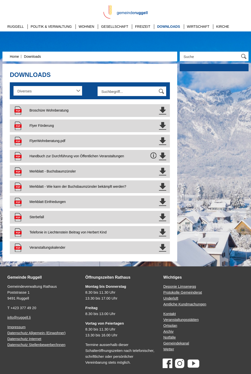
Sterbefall (36, 217)
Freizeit (142, 27)
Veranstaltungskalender (47, 247)
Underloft (170, 298)
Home (14, 56)
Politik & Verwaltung (51, 27)
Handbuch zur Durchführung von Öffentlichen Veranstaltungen (76, 156)
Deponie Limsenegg (179, 286)
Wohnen (86, 27)
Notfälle (169, 337)
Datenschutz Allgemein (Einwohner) (36, 333)
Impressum (16, 327)
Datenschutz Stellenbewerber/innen (36, 345)
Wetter (168, 349)
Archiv (168, 331)
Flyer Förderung (41, 126)
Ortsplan (170, 325)
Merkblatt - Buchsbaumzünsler (52, 171)
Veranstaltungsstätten (181, 319)
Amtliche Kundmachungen (184, 304)
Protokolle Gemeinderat (182, 292)
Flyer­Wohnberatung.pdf (47, 141)
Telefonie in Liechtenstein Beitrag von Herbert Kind (67, 232)
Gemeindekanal (176, 343)
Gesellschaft (114, 27)
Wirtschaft (198, 27)
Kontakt (169, 314)
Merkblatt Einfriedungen (47, 202)
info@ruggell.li (19, 317)
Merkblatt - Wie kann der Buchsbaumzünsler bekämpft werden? (77, 186)
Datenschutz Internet (24, 339)
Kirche (222, 27)
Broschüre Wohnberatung (48, 110)
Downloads (168, 27)
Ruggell (15, 27)
